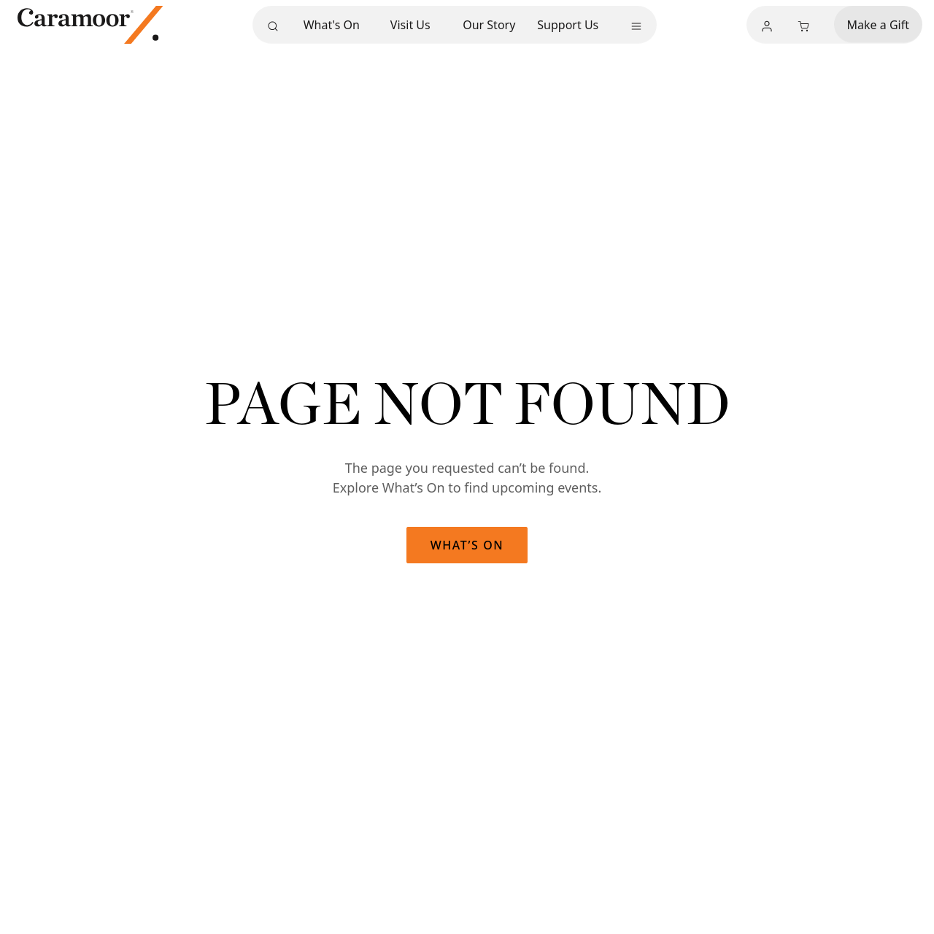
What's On (332, 24)
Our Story (489, 24)
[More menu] (636, 26)
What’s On (467, 545)
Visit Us (410, 24)
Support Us (567, 24)
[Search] (273, 26)
